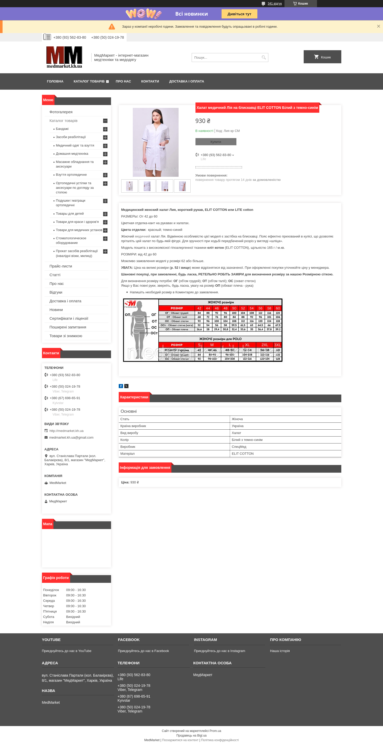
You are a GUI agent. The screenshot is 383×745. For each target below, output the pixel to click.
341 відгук (275, 3)
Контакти (150, 81)
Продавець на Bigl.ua (191, 735)
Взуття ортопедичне (71, 175)
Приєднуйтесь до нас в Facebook (143, 651)
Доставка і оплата (186, 81)
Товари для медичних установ (79, 230)
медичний (142, 236)
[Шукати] (263, 57)
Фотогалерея (61, 112)
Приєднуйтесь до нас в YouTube (66, 651)
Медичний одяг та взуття (75, 145)
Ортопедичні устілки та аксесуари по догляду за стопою (75, 187)
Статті (55, 275)
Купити (216, 142)
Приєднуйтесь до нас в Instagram (219, 651)
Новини (56, 309)
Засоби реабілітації (71, 137)
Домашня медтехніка (72, 154)
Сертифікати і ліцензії (69, 318)
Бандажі (62, 129)
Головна (55, 81)
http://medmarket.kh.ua (67, 431)
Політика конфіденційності (220, 740)
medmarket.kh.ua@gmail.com (71, 437)
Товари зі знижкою (66, 336)
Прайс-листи (61, 266)
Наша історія (280, 651)
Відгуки (56, 292)
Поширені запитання (68, 327)
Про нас (123, 81)
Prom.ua (215, 731)
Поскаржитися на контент (180, 740)
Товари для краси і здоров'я (77, 222)
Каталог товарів (89, 81)
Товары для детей (70, 213)
